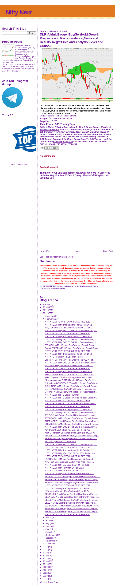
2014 (45, 549)
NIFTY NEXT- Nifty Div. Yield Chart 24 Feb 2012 (67, 465)
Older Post (108, 251)
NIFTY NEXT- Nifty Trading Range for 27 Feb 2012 (68, 488)
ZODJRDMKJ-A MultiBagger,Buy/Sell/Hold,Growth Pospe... (72, 424)
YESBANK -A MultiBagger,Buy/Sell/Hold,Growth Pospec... (71, 508)
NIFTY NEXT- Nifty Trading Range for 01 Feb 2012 (68, 325)
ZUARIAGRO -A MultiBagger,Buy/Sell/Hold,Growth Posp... (72, 421)
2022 (45, 573)
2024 (45, 578)
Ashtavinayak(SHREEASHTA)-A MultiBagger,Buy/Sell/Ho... (72, 383)
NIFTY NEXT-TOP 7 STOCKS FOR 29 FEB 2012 (67, 514)
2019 (45, 564)
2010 (45, 307)
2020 (45, 567)
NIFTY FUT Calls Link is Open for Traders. (64, 357)
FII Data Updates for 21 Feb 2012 (60, 441)
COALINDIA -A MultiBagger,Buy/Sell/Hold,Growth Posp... (71, 386)
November (51, 541)
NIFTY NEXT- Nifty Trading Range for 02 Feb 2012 (68, 336)
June (48, 526)
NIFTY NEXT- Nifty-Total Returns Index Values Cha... (69, 473)
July (48, 529)
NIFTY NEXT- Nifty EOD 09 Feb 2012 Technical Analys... (71, 363)
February (50, 319)
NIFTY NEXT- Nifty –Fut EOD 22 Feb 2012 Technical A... (71, 453)
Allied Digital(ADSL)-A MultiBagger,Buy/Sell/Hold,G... (69, 377)
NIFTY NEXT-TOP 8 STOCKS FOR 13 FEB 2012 (67, 406)
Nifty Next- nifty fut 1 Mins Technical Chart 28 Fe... (68, 491)
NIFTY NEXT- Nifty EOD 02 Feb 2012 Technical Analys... (71, 339)
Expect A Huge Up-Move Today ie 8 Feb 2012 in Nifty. (69, 360)
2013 (45, 546)
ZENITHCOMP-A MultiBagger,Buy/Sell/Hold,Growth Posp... (72, 482)
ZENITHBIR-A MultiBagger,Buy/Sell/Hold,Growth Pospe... (71, 494)
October (50, 538)
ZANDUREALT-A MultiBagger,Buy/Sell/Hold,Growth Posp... (72, 506)
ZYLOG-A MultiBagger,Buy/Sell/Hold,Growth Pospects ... (71, 415)
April (48, 520)
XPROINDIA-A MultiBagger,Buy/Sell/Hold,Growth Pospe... (71, 511)
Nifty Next (19, 12)
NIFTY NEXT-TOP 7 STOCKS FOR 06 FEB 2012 (67, 351)
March (49, 517)
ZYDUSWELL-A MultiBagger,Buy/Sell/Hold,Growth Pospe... (72, 418)
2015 (45, 552)
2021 (45, 570)
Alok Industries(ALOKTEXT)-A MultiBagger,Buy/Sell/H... (70, 380)
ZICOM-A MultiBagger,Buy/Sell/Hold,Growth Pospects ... (71, 438)
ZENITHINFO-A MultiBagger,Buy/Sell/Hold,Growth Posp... (71, 479)
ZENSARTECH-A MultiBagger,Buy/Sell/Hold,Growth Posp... (72, 476)
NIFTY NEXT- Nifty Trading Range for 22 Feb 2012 (68, 450)
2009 (45, 304)
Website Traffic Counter (50, 582)
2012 (45, 313)
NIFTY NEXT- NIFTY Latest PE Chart (62, 395)
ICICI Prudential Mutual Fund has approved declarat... (70, 459)
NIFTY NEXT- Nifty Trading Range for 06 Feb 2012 (68, 354)
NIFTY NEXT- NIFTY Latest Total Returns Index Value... (70, 403)
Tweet (42, 297)
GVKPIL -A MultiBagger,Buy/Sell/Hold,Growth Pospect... (70, 392)
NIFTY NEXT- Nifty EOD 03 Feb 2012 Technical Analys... (71, 342)
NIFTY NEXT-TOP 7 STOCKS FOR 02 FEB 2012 (67, 333)
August (49, 532)
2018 (45, 561)
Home (77, 251)
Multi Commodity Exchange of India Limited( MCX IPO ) (70, 433)
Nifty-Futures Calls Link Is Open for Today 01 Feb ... (69, 327)
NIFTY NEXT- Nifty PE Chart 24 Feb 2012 (64, 471)
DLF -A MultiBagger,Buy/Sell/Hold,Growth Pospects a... (70, 389)
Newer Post (45, 251)
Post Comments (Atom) (63, 257)
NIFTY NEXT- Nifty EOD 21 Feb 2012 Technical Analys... (71, 444)
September (51, 535)
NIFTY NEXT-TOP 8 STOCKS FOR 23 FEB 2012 (67, 456)
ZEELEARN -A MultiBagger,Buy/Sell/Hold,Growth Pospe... (71, 500)
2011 (45, 310)
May (48, 523)
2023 (45, 576)
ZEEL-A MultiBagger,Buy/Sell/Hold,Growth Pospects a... (70, 503)
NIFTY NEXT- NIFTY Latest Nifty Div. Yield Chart (67, 400)
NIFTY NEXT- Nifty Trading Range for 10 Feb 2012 (68, 371)
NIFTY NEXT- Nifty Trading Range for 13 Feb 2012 (68, 409)
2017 (45, 558)
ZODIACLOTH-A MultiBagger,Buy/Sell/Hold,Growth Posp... (72, 435)
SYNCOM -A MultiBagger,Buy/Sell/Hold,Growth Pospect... (71, 345)
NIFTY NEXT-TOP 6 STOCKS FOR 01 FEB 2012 (67, 322)
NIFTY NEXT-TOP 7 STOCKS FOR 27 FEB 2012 (67, 485)
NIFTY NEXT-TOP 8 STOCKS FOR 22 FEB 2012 (67, 447)
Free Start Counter (19, 165)
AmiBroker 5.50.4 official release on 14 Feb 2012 (67, 430)
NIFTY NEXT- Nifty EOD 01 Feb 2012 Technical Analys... (71, 330)
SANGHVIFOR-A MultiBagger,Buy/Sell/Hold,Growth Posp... (72, 348)
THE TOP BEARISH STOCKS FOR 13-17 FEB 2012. (69, 374)
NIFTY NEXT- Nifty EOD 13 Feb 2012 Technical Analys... (71, 412)
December (51, 543)
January (50, 316)
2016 (45, 555)
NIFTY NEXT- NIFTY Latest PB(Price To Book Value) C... (71, 398)
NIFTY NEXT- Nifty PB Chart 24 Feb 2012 (64, 468)
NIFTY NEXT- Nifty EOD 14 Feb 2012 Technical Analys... (71, 427)
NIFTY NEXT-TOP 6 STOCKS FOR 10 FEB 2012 (67, 368)
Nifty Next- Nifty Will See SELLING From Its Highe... (69, 365)
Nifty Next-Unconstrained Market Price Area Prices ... (69, 462)
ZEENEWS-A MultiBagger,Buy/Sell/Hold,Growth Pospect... (72, 497)
